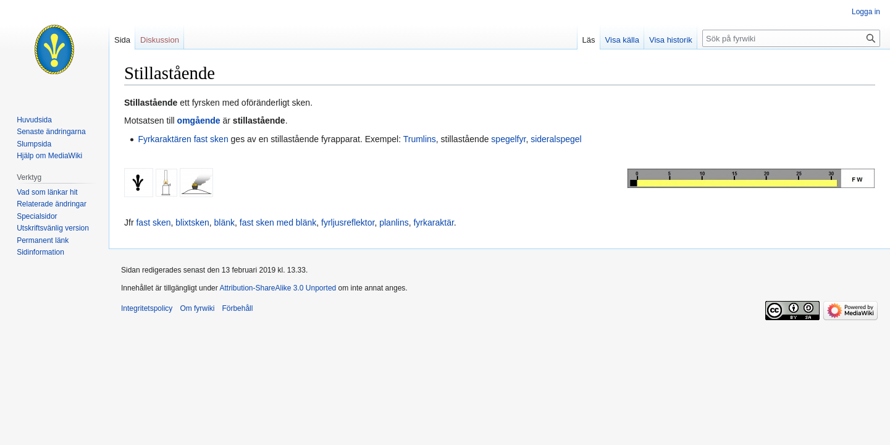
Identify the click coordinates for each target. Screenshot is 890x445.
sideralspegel (556, 139)
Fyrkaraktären (164, 139)
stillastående (259, 120)
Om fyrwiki (197, 308)
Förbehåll (237, 308)
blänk (224, 222)
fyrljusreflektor (347, 222)
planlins (393, 222)
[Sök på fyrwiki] (791, 38)
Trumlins (419, 139)
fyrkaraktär (433, 222)
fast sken (211, 139)
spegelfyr (508, 139)
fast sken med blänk (278, 222)
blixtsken (192, 222)
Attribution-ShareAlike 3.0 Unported (277, 288)
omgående (198, 120)
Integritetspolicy (146, 308)
